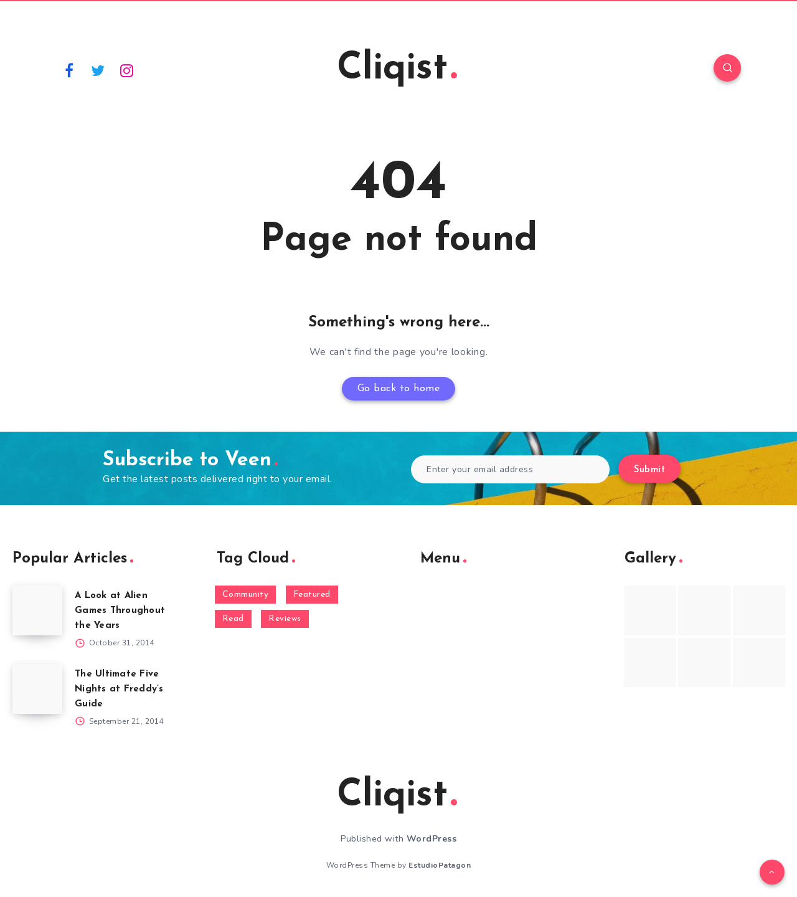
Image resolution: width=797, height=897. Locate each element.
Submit (649, 470)
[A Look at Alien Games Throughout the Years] (37, 610)
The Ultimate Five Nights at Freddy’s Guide (119, 689)
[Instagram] (127, 69)
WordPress (432, 839)
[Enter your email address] (510, 469)
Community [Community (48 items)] (245, 594)
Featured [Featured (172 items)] (312, 594)
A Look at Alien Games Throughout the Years (120, 610)
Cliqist (397, 69)
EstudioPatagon (439, 865)
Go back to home (398, 389)
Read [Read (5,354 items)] (233, 619)
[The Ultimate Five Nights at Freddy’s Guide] (37, 689)
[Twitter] (98, 69)
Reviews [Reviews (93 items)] (284, 619)
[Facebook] (69, 69)
